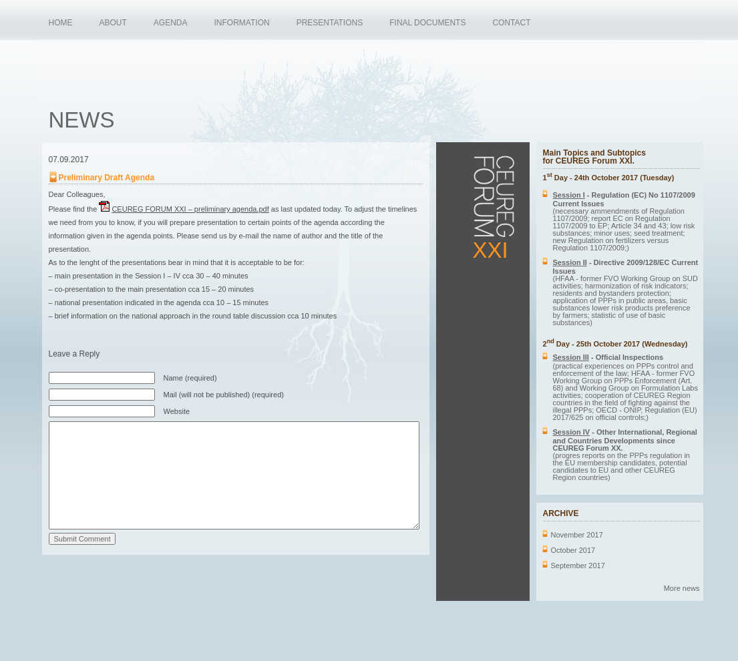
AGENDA (171, 22)
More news (682, 588)
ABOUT (113, 22)
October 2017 (573, 550)
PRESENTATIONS (330, 22)
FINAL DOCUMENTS (427, 22)
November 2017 (577, 535)
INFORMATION (242, 22)
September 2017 (578, 566)
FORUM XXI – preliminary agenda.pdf (190, 209)
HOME (61, 22)
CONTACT (511, 22)
